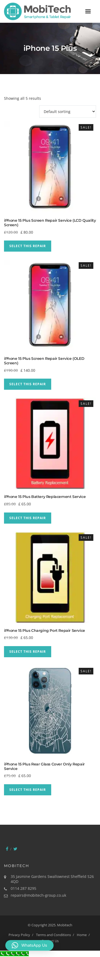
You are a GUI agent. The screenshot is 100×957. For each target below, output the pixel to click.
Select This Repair (27, 246)
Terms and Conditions (53, 934)
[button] (29, 945)
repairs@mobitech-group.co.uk (38, 895)
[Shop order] (67, 111)
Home (82, 934)
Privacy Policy (19, 934)
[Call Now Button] (14, 953)
